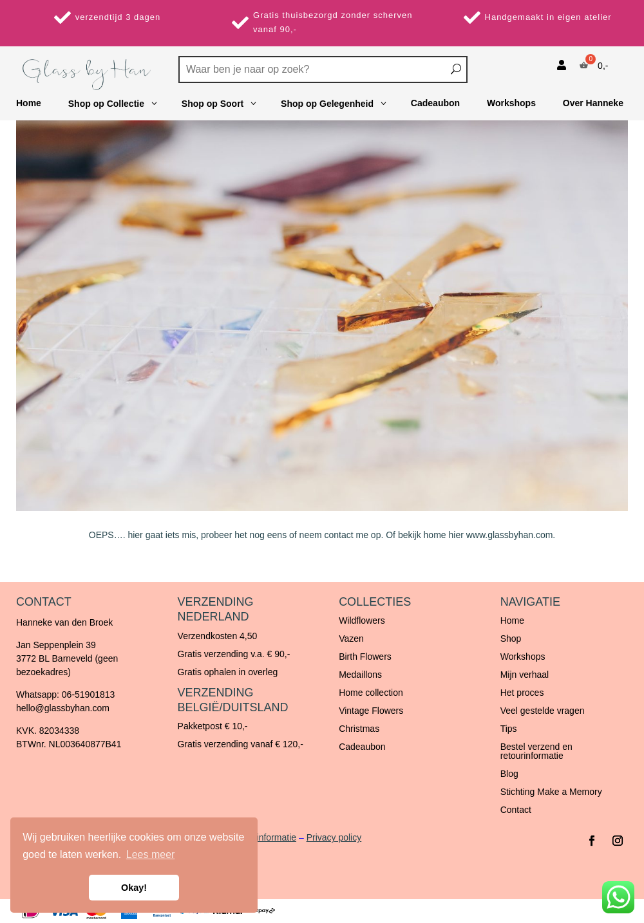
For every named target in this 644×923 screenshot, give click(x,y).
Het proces (522, 692)
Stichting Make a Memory (551, 792)
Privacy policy (334, 837)
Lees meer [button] (150, 854)
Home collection (371, 692)
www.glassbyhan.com (509, 535)
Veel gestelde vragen (542, 710)
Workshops (522, 656)
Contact (515, 810)
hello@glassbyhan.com (62, 708)
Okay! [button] (134, 887)
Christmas (359, 728)
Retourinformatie (263, 837)
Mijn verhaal (524, 674)
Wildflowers (362, 620)
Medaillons (360, 674)
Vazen (351, 638)
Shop (511, 638)
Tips (508, 728)
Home (512, 620)
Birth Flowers (365, 656)
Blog (509, 774)
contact (339, 535)
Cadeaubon (362, 746)
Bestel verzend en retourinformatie (536, 751)
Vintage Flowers (371, 710)
